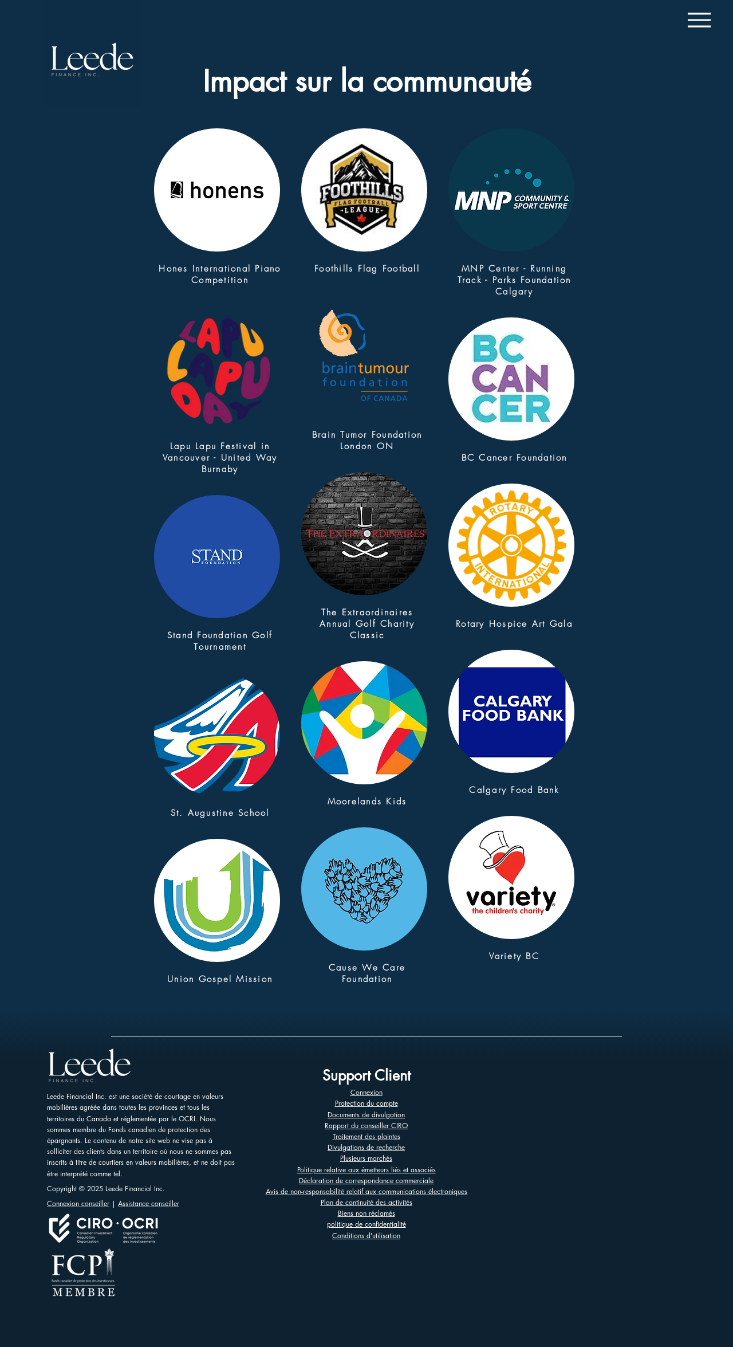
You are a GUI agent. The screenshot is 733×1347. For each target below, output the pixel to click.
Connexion (366, 1092)
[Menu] (698, 19)
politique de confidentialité (366, 1224)
